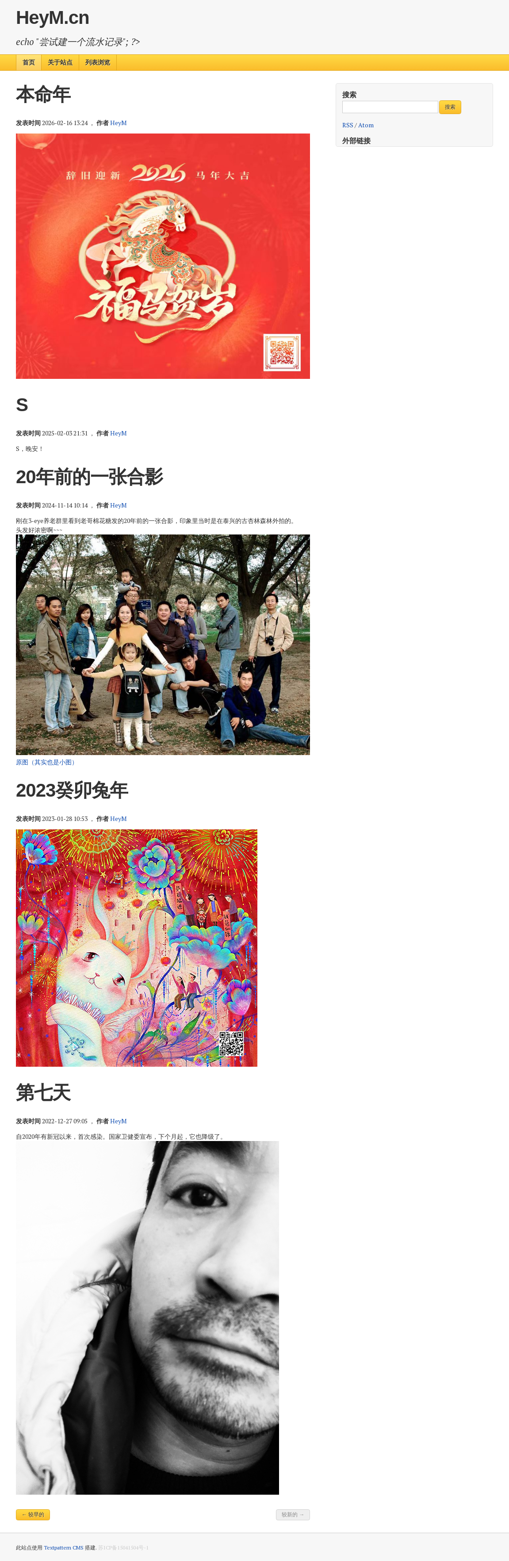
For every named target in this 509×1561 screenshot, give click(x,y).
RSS (347, 125)
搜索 (349, 95)
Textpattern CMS (64, 1547)
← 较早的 (33, 1514)
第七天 (43, 1092)
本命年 (43, 94)
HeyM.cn (52, 17)
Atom (366, 125)
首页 (29, 62)
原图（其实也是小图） (47, 762)
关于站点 (60, 62)
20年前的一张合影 (89, 476)
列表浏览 (97, 62)
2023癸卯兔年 (72, 790)
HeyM (118, 122)
